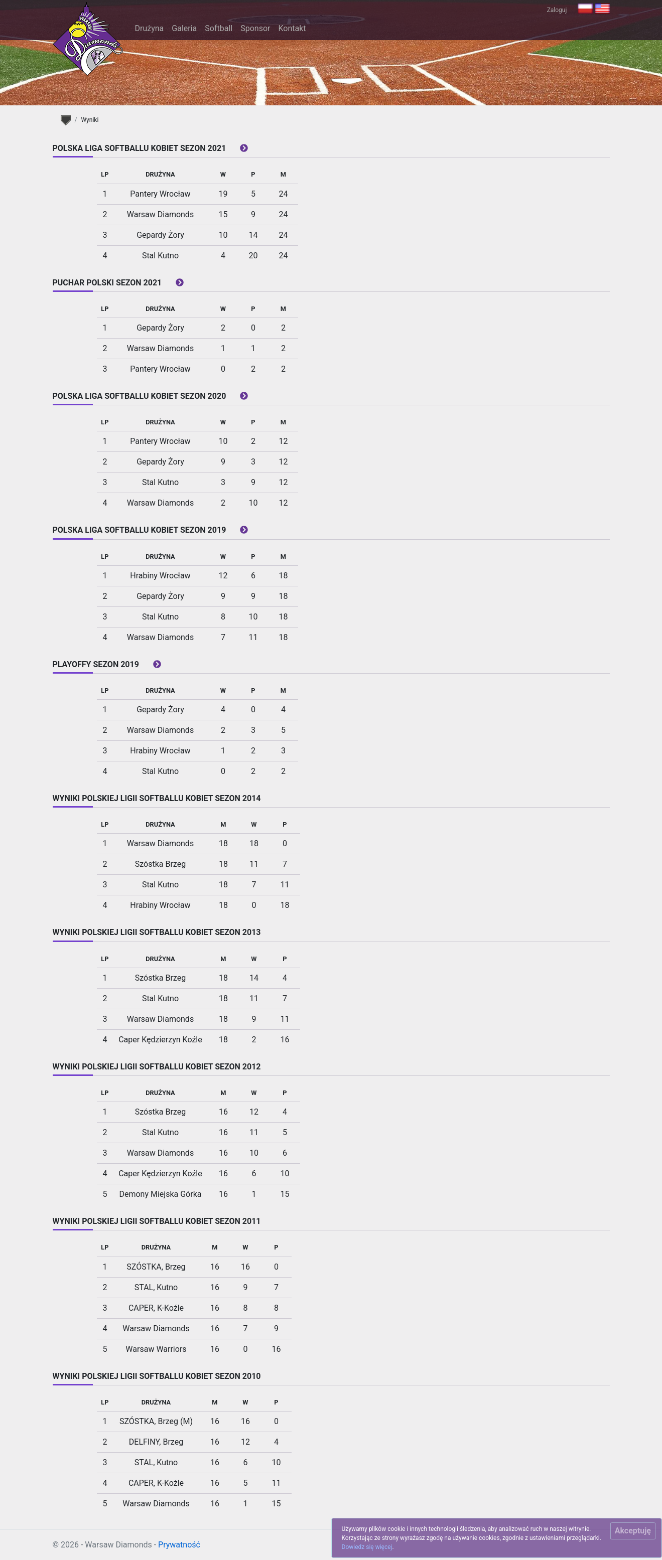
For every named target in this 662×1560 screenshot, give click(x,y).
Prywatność (179, 1544)
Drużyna (149, 28)
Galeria (184, 28)
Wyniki (89, 119)
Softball (218, 28)
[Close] (632, 1530)
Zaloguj (557, 10)
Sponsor (255, 28)
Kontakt (292, 28)
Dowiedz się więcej (367, 1546)
